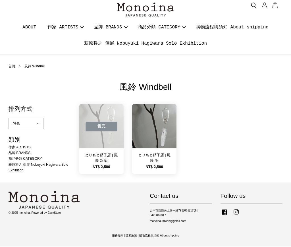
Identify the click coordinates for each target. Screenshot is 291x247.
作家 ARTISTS (65, 27)
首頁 (12, 67)
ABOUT (29, 27)
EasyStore (54, 213)
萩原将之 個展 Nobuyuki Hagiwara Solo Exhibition (145, 43)
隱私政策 (131, 236)
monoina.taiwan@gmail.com (168, 221)
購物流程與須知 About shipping (232, 27)
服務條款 (117, 236)
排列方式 (20, 109)
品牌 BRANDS (111, 27)
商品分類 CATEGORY (162, 27)
